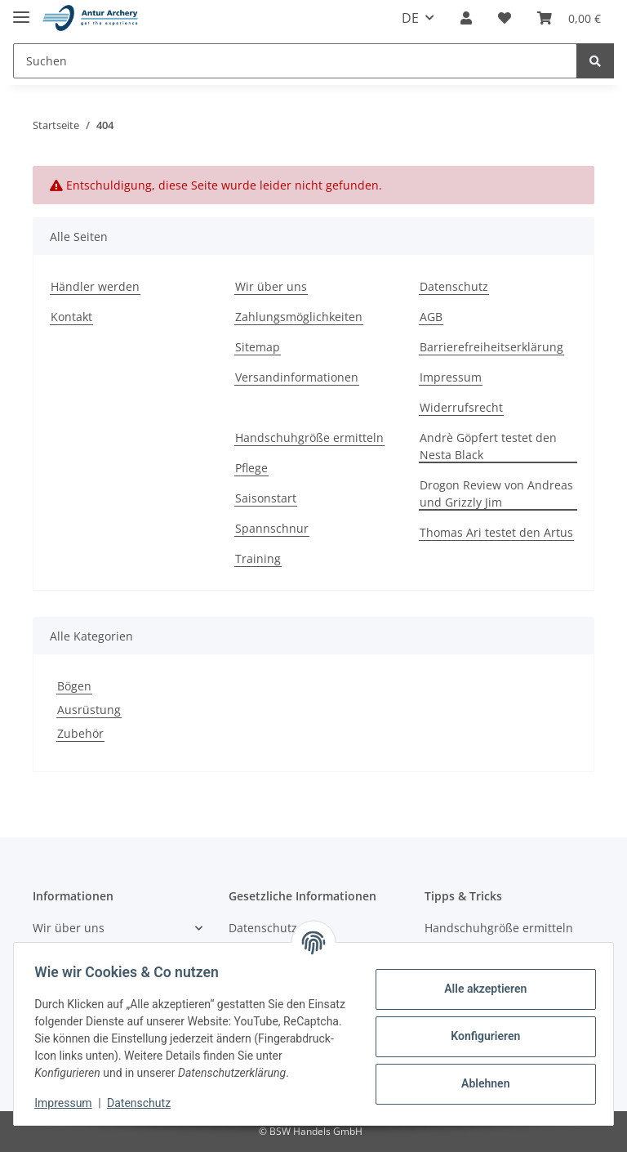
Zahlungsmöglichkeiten (298, 316)
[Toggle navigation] (21, 10)
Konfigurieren (479, 1036)
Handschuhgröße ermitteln (309, 437)
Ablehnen (480, 1083)
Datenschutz (454, 286)
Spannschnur (272, 528)
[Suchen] (295, 60)
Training (258, 558)
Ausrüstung (89, 709)
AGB (431, 316)
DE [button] (410, 18)
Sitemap (257, 347)
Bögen (74, 686)
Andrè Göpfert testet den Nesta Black (488, 446)
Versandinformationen (296, 377)
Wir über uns (271, 286)
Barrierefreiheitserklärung (491, 347)
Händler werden (95, 286)
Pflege (251, 468)
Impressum (451, 377)
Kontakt (71, 316)
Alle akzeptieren (479, 988)
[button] (466, 18)
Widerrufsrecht (461, 407)
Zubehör (80, 733)
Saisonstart (265, 498)
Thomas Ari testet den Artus (496, 532)
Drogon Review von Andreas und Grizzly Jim (496, 493)
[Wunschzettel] (504, 18)
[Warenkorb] (569, 18)
